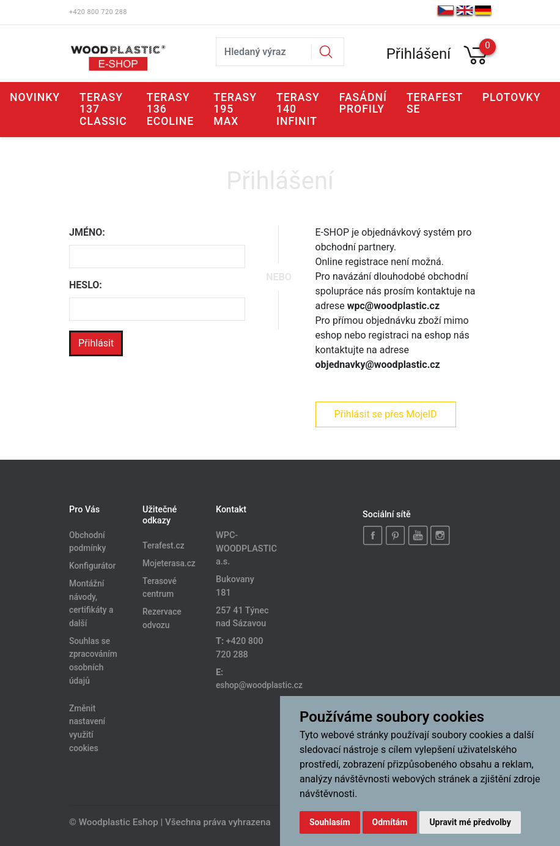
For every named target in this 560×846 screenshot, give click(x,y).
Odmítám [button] (390, 822)
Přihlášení (418, 53)
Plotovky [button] (511, 97)
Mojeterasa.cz (169, 563)
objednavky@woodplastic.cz (377, 364)
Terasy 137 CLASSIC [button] (103, 109)
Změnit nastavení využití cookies (87, 728)
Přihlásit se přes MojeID (385, 414)
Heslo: (85, 285)
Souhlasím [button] (329, 822)
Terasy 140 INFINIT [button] (298, 109)
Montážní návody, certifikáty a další (91, 603)
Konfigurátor (92, 566)
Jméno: (87, 232)
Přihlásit (96, 343)
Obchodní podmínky (87, 541)
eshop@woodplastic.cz (259, 685)
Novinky (35, 97)
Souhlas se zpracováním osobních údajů (93, 661)
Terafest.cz (163, 545)
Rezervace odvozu (162, 619)
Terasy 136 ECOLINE (170, 109)
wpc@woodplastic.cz (393, 306)
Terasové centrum (159, 587)
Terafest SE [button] (435, 103)
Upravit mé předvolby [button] (469, 822)
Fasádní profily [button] (363, 103)
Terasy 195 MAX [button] (235, 109)
